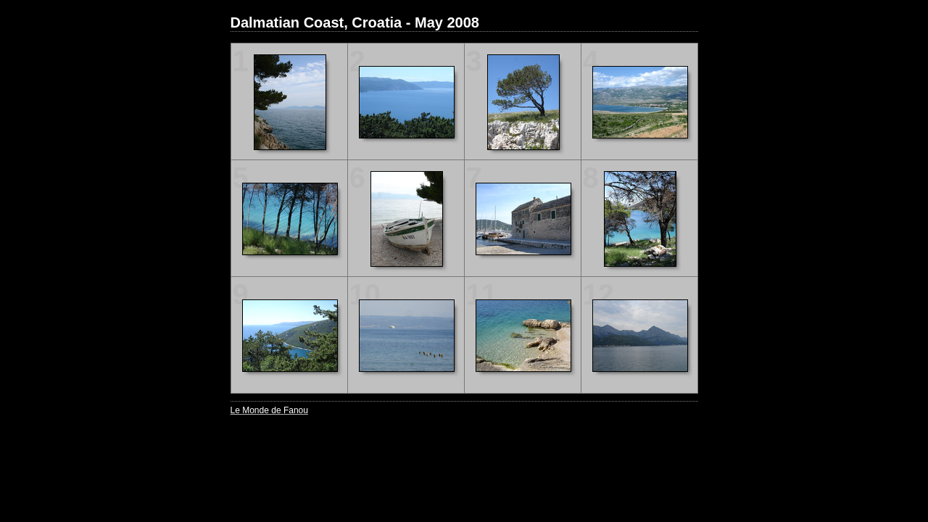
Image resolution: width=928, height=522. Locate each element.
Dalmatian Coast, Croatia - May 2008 (355, 22)
